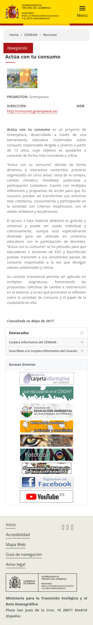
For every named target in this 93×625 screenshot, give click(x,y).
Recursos (50, 34)
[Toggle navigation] (81, 12)
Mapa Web (16, 544)
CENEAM (30, 34)
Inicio (11, 524)
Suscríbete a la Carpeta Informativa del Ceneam (43, 351)
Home (14, 34)
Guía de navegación (24, 554)
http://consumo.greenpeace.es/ (32, 111)
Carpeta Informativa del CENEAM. (33, 342)
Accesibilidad (18, 534)
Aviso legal (15, 564)
